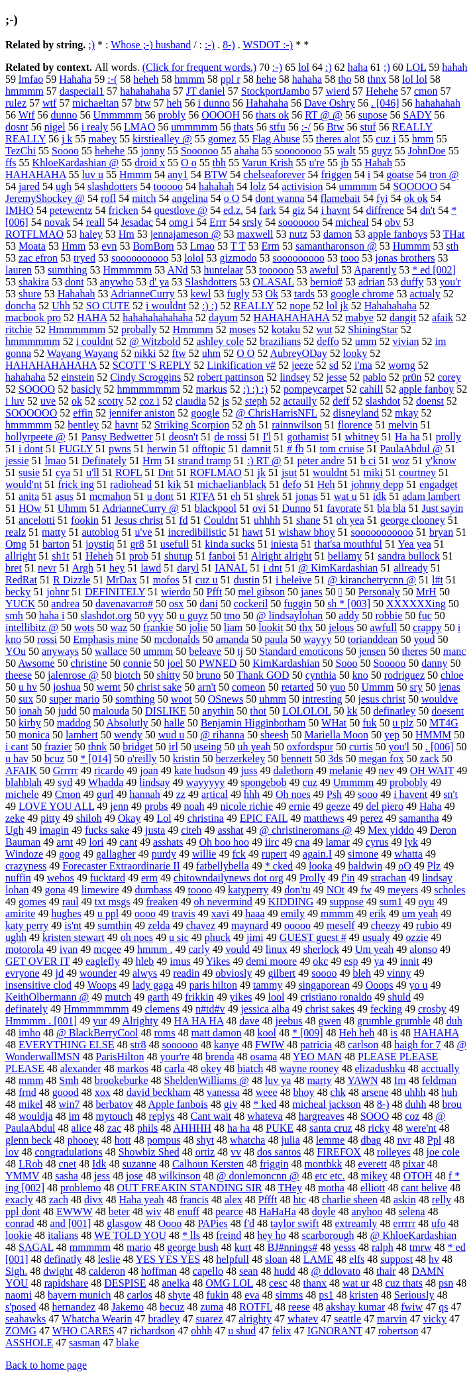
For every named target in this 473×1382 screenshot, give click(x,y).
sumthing (67, 269)
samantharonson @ (336, 246)
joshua (67, 687)
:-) (210, 44)
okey (211, 1068)
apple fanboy (426, 389)
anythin (218, 710)
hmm (423, 138)
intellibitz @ (31, 627)
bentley (83, 424)
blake (127, 1342)
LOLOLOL (306, 710)
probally (138, 329)
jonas (306, 496)
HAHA (92, 317)
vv (236, 1152)
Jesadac (137, 222)
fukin (218, 1295)
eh (235, 496)
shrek (268, 496)
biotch (127, 675)
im (74, 1116)
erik (378, 913)
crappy (427, 627)
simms (289, 1295)
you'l (399, 746)
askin (405, 1199)
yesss (344, 1247)
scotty (110, 401)
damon (337, 234)
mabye (359, 317)
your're (174, 1056)
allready (411, 567)
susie (29, 472)
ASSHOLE (29, 1342)
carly (198, 949)
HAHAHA (435, 1032)
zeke (15, 818)
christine (89, 663)
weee (267, 1092)
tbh (219, 162)
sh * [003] (348, 603)
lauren (18, 269)
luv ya (278, 1080)
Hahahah (76, 293)
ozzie (417, 937)
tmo (232, 615)
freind (228, 1235)
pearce (229, 1211)
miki (373, 472)
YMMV (22, 1175)
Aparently (375, 269)
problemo (80, 1187)
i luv (15, 401)
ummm (158, 651)
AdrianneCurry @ (140, 508)
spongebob (263, 782)
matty (54, 532)
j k (67, 138)
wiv (154, 1211)
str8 (138, 1044)
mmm (31, 1080)
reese (299, 1306)
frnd (27, 1092)
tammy (267, 985)
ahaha (247, 150)
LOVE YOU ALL (56, 806)
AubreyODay (298, 353)
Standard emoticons (301, 651)
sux (26, 699)
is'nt (72, 925)
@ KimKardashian (338, 567)
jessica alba (265, 1008)
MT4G (443, 722)
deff (341, 401)
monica (34, 734)
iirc (272, 842)
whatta (408, 854)
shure (30, 293)
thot (258, 710)
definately (26, 1008)
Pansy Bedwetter (117, 436)
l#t (437, 579)
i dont (31, 448)
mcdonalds (176, 639)
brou (451, 1104)
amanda (232, 639)
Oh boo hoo (224, 842)
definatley (394, 710)
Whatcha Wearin (97, 1318)
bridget (137, 746)
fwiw (412, 1306)
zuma (211, 1306)
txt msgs (113, 901)
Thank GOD (262, 675)
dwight (57, 1271)
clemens (162, 1008)
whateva (264, 1116)
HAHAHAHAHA (292, 317)
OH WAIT (432, 770)
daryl (188, 567)
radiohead (131, 484)
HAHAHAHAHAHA (51, 365)
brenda (220, 1056)
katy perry (26, 925)
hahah (454, 67)
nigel (55, 126)
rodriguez (404, 675)
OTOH (418, 1175)
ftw (178, 353)
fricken (123, 210)
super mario (74, 699)
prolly (448, 436)
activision (302, 186)
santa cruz (330, 1128)
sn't (450, 794)
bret (13, 567)
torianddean (373, 639)
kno (360, 675)
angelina (190, 198)
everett (372, 1163)
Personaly (379, 591)
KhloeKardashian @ (75, 162)
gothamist (308, 436)
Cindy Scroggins (145, 377)
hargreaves (321, 1116)
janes (312, 591)
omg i (181, 222)
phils (147, 1128)
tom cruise (341, 448)
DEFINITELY (115, 591)
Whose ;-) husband (151, 44)
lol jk (337, 305)
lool (276, 997)
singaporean (323, 985)
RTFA (202, 496)
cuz (310, 782)
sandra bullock (409, 556)
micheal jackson (326, 1104)
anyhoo (366, 1211)
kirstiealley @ (162, 138)
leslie (109, 1259)
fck (238, 854)
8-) (229, 44)
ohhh (201, 1330)
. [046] (385, 103)
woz (401, 460)
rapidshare (66, 1283)
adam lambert (431, 496)
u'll (92, 472)
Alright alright (281, 556)
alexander (80, 1068)
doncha (20, 305)
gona (55, 889)
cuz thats (404, 1283)
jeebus (289, 1020)
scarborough (327, 1235)
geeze (338, 806)
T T (238, 246)
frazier (58, 746)
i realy (94, 126)
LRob (30, 1163)
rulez (15, 103)
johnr (57, 591)
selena (412, 1211)
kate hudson (199, 770)
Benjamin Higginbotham (253, 722)
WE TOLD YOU (130, 1235)
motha (331, 1187)
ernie (299, 806)
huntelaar (224, 269)
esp (351, 961)
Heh (326, 484)
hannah (145, 794)
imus (180, 961)
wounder (98, 973)
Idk (99, 1163)
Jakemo (127, 1306)
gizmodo (238, 258)
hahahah (216, 186)
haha (358, 67)
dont (74, 281)
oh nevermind (222, 901)
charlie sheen (350, 1199)
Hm (126, 234)
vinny (399, 973)
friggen (336, 174)
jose (134, 1175)
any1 (178, 174)
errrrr (404, 1223)
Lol (163, 818)
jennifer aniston (142, 413)
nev (386, 770)
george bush (192, 1247)
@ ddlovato (335, 1271)
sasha (66, 1175)
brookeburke (121, 1080)
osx (176, 603)
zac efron (38, 258)
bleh (361, 973)
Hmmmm (192, 329)
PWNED (217, 663)
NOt (336, 889)
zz (180, 794)
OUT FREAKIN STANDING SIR (189, 1187)
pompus (164, 1140)
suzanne (139, 1163)
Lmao (202, 246)
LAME (318, 1259)
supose (373, 115)
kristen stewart (73, 937)
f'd (249, 1223)
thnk (97, 746)
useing (208, 746)
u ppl (108, 913)
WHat (333, 722)
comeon (249, 687)
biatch (250, 1068)
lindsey (295, 377)
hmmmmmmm (148, 389)
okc (320, 961)
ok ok (416, 198)
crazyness (25, 865)
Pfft (215, 591)
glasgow (124, 1223)
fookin (85, 520)
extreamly (356, 1223)
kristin (186, 758)
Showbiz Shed (149, 1152)
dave (249, 1020)
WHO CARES (83, 1330)
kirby (30, 722)
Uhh (61, 305)
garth (158, 997)
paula (276, 639)
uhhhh (267, 520)
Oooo (170, 1223)
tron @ (444, 174)
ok (77, 401)
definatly (63, 1259)
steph (256, 401)
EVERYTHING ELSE (66, 1044)
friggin (274, 1163)
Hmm (73, 246)
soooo (324, 973)
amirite (20, 913)
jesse (336, 377)
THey (289, 1187)
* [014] (95, 758)
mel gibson (261, 591)
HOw (30, 508)
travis (183, 913)
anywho (117, 281)
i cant (16, 746)
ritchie (18, 329)
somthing (135, 699)
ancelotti (37, 520)
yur (100, 1020)
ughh (15, 937)
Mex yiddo (391, 830)
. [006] (439, 746)
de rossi (230, 436)
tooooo (168, 186)
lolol (193, 258)
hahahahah (437, 103)
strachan (388, 877)
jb (344, 162)
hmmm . (154, 949)
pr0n (411, 377)
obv (393, 222)
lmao (55, 460)
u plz (403, 722)
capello (208, 1271)
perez (372, 818)
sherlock (321, 949)
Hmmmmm (127, 269)
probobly (409, 782)
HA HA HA (199, 1020)
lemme (330, 1140)
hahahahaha (145, 91)
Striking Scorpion (191, 424)
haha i (52, 615)
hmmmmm (28, 424)
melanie (346, 770)
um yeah (420, 913)
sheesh (274, 734)
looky (355, 353)
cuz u (206, 579)
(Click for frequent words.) (199, 67)
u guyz (194, 615)
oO (404, 865)
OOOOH (220, 115)
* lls (191, 1235)
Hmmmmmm (76, 329)
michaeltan (95, 103)
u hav (16, 758)
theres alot (338, 138)
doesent (447, 710)
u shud (242, 1330)
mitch (144, 198)
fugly (238, 293)
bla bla (391, 508)
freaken (162, 901)
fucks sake (107, 830)
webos (60, 877)
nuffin (18, 877)
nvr (404, 1140)
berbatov (113, 1104)
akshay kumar (355, 1306)
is (393, 1032)
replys (161, 1116)
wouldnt (330, 472)
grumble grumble (394, 1020)
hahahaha (25, 377)
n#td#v (210, 1008)
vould (237, 949)
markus (211, 389)
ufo (438, 1223)
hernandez (73, 1306)
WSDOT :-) (268, 44)
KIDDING (290, 901)
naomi (18, 1295)
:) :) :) (255, 389)
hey (117, 567)
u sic (179, 937)
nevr (47, 567)
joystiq (100, 544)
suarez (209, 1318)
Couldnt (221, 520)
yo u (418, 985)
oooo (145, 913)
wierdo (175, 591)
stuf (368, 126)
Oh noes (293, 794)
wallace (111, 651)
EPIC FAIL (264, 818)
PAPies (212, 1223)
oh (250, 424)
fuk (369, 722)
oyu (427, 901)
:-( (112, 79)
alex (233, 1199)
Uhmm (72, 508)
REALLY (253, 305)
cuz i (386, 138)
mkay (407, 413)
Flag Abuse (276, 138)
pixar (414, 1163)
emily (293, 913)
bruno (208, 675)
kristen (364, 1295)
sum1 (391, 901)
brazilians (280, 341)
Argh (82, 567)
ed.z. (233, 210)
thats (243, 126)
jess (102, 1175)
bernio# (326, 281)
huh (450, 1092)
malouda (111, 710)
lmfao (31, 79)
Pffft (268, 1199)
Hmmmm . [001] (41, 1020)
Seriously (414, 1295)
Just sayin (442, 508)
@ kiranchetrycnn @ (372, 579)
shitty (168, 675)
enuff (188, 1211)
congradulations (68, 1152)
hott (123, 1140)
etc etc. (329, 1175)
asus (64, 496)
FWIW (269, 1044)
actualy (425, 293)
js (225, 401)
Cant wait (211, 1116)
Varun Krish (267, 162)
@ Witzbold (154, 341)
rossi (47, 639)
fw (366, 889)
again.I (317, 854)
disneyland (356, 413)
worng (401, 365)
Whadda (105, 782)
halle (174, 722)
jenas (449, 687)
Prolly (312, 877)
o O (232, 198)
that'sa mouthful (348, 544)
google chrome (362, 293)
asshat (230, 830)
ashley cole (220, 341)
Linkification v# (241, 365)
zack (429, 758)
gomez (222, 138)
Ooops (380, 985)
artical (214, 794)
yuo (337, 687)
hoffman (159, 1271)
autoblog (100, 532)
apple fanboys (397, 234)
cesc (278, 1283)
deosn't (184, 436)
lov (12, 1152)
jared (29, 186)
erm (149, 877)
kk (351, 710)
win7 (68, 1104)
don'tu (297, 889)
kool (266, 1032)
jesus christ (381, 699)
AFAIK (21, 770)
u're (317, 162)
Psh (334, 794)
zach (58, 1199)
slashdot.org (105, 615)
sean (248, 1271)
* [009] (307, 1032)
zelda (159, 925)
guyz (382, 150)
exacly (19, 1199)
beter (119, 1211)
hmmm (190, 79)
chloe (452, 675)
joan (149, 770)
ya (379, 961)
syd (65, 782)
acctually (440, 1068)
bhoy (304, 1092)
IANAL (231, 567)
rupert (274, 854)
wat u (345, 496)
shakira (34, 281)
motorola (24, 949)
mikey (374, 1175)
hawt (252, 532)
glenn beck (28, 1140)
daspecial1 (82, 91)
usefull (174, 544)
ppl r (230, 79)
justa (155, 830)
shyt (205, 1140)
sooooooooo (299, 258)
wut (324, 329)
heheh (145, 79)
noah (194, 806)
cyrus (377, 842)
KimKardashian (285, 663)
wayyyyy (205, 782)
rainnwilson (297, 424)
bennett (296, 758)
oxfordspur (310, 746)
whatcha (247, 1140)
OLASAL (274, 281)
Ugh (14, 830)
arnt (64, 842)
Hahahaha (267, 103)
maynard (249, 925)
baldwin (365, 865)
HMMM (433, 734)
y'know (440, 460)
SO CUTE (108, 305)
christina (205, 818)
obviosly (233, 973)
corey (449, 377)
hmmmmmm (32, 341)
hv (434, 1259)
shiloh (89, 818)
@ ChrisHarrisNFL (276, 413)
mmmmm (90, 1247)
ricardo (109, 770)
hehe (266, 79)
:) (328, 67)
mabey (102, 138)
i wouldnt (166, 305)
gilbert (281, 973)
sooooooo (298, 222)
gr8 (137, 544)
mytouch (113, 1116)
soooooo (179, 1044)
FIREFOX (339, 1152)
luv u (92, 174)
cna (302, 842)
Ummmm (353, 782)
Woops (102, 985)
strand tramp (204, 460)
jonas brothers (405, 258)
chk (338, 1092)
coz (412, 1116)
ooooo (297, 925)
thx (306, 627)
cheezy (385, 925)
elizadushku (379, 1068)
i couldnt (94, 341)
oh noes (137, 937)
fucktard (107, 877)
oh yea (350, 520)
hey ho (271, 1235)
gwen (329, 1020)
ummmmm (194, 126)
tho (344, 79)
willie (204, 854)
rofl (108, 198)
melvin (402, 424)
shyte (179, 1295)
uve (48, 401)
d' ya (159, 281)
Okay (129, 818)
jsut (289, 472)
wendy (128, 734)
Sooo (347, 663)
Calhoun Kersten (208, 1163)
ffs (11, 162)
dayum (223, 317)
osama (264, 1056)
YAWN (362, 1080)
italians (63, 1235)
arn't (206, 687)
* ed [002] (434, 269)
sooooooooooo (381, 532)
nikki (145, 353)
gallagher (116, 854)
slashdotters (112, 186)
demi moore (271, 961)
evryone (22, 973)
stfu (278, 126)
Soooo (65, 150)
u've (143, 532)
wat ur (355, 1283)
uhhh (415, 1092)
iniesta (284, 544)
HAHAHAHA (35, 174)
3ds (335, 758)
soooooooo (298, 150)
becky (17, 591)
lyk (411, 842)
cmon (426, 91)
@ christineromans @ (306, 830)
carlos (139, 1295)
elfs (356, 1259)
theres (414, 651)
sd (334, 365)
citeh (191, 830)
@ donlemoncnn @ (258, 1175)
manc (454, 651)
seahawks (25, 1318)
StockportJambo (275, 91)
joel (175, 663)
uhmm (272, 699)
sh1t (61, 556)
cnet (67, 1163)
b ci (368, 460)
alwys (144, 973)
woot (181, 699)
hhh (252, 794)
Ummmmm (117, 115)
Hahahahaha (390, 305)
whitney (361, 436)
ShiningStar (373, 329)
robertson (398, 1330)
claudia (191, 401)
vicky (435, 1318)
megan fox (380, 758)
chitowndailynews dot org (229, 877)
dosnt (16, 126)
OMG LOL (229, 1283)
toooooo (276, 269)
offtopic (208, 448)
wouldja (36, 1116)
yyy (156, 615)
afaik (442, 317)
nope (299, 305)
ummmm (358, 186)
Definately (104, 460)
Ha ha (407, 436)
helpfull (232, 1259)
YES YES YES (168, 1259)
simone (363, 854)
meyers (403, 889)
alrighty (255, 1318)
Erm (270, 246)
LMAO (139, 126)
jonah (30, 710)
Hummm (412, 246)
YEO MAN (317, 1056)
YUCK (20, 603)
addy (349, 615)
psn (446, 1283)
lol (303, 67)
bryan (441, 532)
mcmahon (110, 496)
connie (137, 663)
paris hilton (213, 985)
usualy (376, 937)
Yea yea (414, 544)
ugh (64, 186)
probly (171, 115)
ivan (69, 949)
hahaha (307, 79)
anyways (60, 651)
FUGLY (76, 448)
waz (118, 627)
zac (114, 1128)
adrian (371, 281)
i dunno (214, 103)
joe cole (443, 1152)
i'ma (363, 365)
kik (174, 484)
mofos (166, 579)
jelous (341, 627)
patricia (316, 1044)
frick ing (76, 484)
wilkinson (180, 1175)
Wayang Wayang (83, 353)
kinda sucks (229, 544)
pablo (375, 377)
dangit (403, 317)
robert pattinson (230, 377)
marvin (392, 1318)
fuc (424, 615)
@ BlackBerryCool (97, 1032)
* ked (264, 1104)
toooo (200, 889)
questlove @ (180, 210)
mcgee (107, 949)
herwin (161, 448)
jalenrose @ (73, 675)
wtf (49, 103)
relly (441, 1199)
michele (22, 794)
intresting (322, 699)
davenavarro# (124, 603)
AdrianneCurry (143, 293)
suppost (396, 1259)
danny (434, 663)
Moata (32, 246)
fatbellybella (222, 865)
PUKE (279, 1128)
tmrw (420, 1247)
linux (277, 949)
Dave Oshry (329, 103)
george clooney (412, 520)
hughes (66, 913)
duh (454, 1020)
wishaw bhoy (307, 532)
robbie (388, 615)
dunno (64, 115)
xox (103, 1092)
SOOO (375, 1116)
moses (242, 329)
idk (379, 496)
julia (290, 1140)
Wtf (27, 115)
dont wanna (279, 198)
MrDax (121, 579)
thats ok (272, 115)
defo (291, 484)
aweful (324, 269)
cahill (372, 389)
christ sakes (329, 1008)
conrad (19, 1223)
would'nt (23, 484)
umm (366, 341)
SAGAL (36, 1247)
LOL (416, 67)
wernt (109, 687)
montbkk (323, 1163)
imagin (54, 830)
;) (91, 44)
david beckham (159, 1092)
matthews (323, 818)
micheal (352, 222)
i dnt (272, 567)
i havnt (335, 210)
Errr (218, 222)
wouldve (439, 699)
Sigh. (16, 1271)
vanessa (223, 1092)
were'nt (420, 1128)
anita (29, 496)
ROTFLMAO (34, 234)
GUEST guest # (313, 937)
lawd (150, 567)
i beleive (294, 579)
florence (355, 424)
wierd (338, 91)
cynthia (321, 675)
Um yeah (374, 949)
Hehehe (382, 91)
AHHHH (192, 1128)
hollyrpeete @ (35, 436)
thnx (377, 79)
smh (14, 615)
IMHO (19, 210)
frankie (158, 627)
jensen (372, 651)
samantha (419, 818)
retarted (298, 687)
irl (173, 746)
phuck (218, 937)
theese (18, 675)
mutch (118, 997)
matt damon (216, 1032)
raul (70, 901)
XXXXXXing (416, 603)
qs (443, 1306)
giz (298, 210)
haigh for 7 (417, 1044)
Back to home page (46, 1365)
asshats (168, 842)
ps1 (326, 1295)
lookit (270, 627)
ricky (379, 1128)
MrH (426, 591)
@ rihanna (222, 734)
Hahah (378, 162)
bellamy (345, 556)
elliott (372, 1187)
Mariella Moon (336, 734)
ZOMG (20, 1330)
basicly (86, 389)
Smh (68, 1080)
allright (20, 556)
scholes (449, 889)
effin (83, 413)
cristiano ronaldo (336, 997)
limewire (100, 889)
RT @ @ (323, 115)
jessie (17, 460)
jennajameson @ (185, 234)
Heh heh (357, 1032)
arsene (375, 1092)
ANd (177, 269)
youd (424, 639)
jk (262, 472)
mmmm (337, 913)
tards (304, 293)
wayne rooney (309, 1068)
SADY (417, 115)
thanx (315, 1283)
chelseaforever (274, 174)
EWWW (74, 1211)
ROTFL (255, 1306)
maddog (74, 722)
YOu (15, 651)
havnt (126, 424)
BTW (215, 174)
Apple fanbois (178, 1104)
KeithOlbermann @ (47, 997)
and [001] (70, 1223)
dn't (427, 210)
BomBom (153, 246)
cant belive (424, 1187)
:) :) (210, 305)
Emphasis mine (105, 639)
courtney (417, 472)
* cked (279, 865)
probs (156, 806)
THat (454, 234)
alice (81, 1128)
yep (391, 734)
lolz (258, 186)
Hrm (152, 460)
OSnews (225, 699)
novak (57, 222)
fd (183, 520)
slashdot (383, 401)
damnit (256, 448)
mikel (30, 1104)
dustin (247, 579)
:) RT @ (264, 460)
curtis (361, 746)
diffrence (384, 210)
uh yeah (254, 746)
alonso (423, 949)
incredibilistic (197, 532)
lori (96, 842)
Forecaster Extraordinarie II (121, 865)
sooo (368, 794)
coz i (149, 401)
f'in (348, 877)
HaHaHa (277, 1211)
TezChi (20, 150)
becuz (172, 1306)
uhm (211, 353)
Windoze (24, 854)
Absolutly (127, 722)
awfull (383, 627)
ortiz (205, 1152)
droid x (149, 162)
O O (245, 353)
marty (319, 1080)
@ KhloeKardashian (413, 1235)
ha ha (238, 1128)
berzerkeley (241, 758)
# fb (295, 448)
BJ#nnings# (293, 1247)
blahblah (23, 782)
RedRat (21, 579)
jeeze (302, 365)
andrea (65, 603)
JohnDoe (427, 150)
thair (385, 1271)
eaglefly (102, 961)
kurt (243, 1247)
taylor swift (294, 1223)
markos (132, 1068)
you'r (449, 281)
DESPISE (125, 1283)
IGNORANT (334, 1330)
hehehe (110, 150)
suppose (346, 901)
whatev (303, 1318)
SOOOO (37, 389)
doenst (430, 401)
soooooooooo (139, 258)
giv (230, 1104)
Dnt (166, 472)
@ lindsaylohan (289, 615)
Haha (430, 806)
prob (138, 556)
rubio (427, 925)
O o (189, 162)
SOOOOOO (31, 413)
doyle (324, 1211)
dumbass (153, 889)
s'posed (20, 1306)
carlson (363, 1044)
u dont (160, 496)
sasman (84, 1342)
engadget (438, 484)
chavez (200, 925)
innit (409, 961)
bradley (164, 1318)
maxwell (254, 234)
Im (400, 1080)
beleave (205, 651)
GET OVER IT (37, 961)
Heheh (99, 556)
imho (29, 1032)
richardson (153, 1330)
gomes (32, 901)
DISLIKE (165, 710)
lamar (338, 842)
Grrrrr (65, 770)
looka (321, 865)
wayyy (317, 639)
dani (208, 603)
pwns (120, 448)
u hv (28, 687)
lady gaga (153, 985)
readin (186, 973)
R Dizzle (71, 579)
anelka (175, 1283)
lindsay (154, 782)
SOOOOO (415, 186)
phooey (83, 1140)
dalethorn (293, 770)
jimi (255, 937)
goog (69, 854)
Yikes (218, 961)
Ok (271, 293)
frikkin (199, 997)
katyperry (248, 889)
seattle (347, 1318)
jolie (198, 627)
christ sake (159, 687)
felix (281, 1330)
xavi (220, 913)
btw (143, 103)
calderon (107, 1271)
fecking (386, 1008)
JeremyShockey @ (45, 198)
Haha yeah (141, 1199)
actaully (300, 401)
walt (346, 150)
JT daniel (205, 91)
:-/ (306, 126)
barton (56, 544)
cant (128, 842)
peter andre (321, 460)
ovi (259, 508)
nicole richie (247, 806)
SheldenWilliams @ (206, 1080)
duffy (412, 281)
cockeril (251, 603)
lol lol (414, 79)
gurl (105, 794)
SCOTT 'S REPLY (152, 365)
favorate (344, 508)
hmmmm (24, 91)
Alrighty (140, 1020)
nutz (298, 234)
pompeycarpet (314, 389)
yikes (241, 997)
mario (139, 1247)
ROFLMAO (215, 472)
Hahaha (75, 79)
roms (165, 1032)
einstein (77, 377)
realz (15, 532)
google (205, 413)
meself (341, 925)
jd (60, 973)
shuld (399, 997)
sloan (276, 1259)
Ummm (377, 687)
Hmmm (135, 174)
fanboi (222, 556)
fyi (382, 198)
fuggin (297, 603)
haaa (254, 913)
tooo (350, 258)
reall (95, 222)
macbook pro (33, 317)
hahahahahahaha (158, 317)
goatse (399, 174)
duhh (415, 1104)
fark (267, 210)
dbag (370, 1140)
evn (109, 246)
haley (91, 234)
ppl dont (22, 1211)
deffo (328, 341)
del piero (384, 806)
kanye (226, 1044)
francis (194, 1199)
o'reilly (142, 758)
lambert (82, 734)
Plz (434, 865)
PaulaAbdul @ (411, 448)
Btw (335, 126)
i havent (410, 794)
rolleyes (394, 1152)
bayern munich (79, 1295)
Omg (15, 544)
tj (240, 651)
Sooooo (389, 663)
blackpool (215, 508)
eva (251, 1295)
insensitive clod (38, 985)
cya (63, 472)
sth (453, 246)
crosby (432, 1008)
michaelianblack (232, 484)
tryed (84, 258)
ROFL (128, 472)
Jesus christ (139, 520)
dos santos (279, 1152)
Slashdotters (210, 281)
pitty (50, 818)
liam (233, 627)
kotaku (286, 329)
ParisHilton (119, 1056)
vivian (406, 341)
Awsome (36, 663)
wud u (171, 734)
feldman (439, 1080)
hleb (145, 961)
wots (84, 627)
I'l (267, 436)
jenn (119, 806)
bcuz (54, 758)
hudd (284, 1271)
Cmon (68, 794)
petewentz (71, 210)
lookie (18, 1235)
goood (65, 1092)
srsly (252, 222)
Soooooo (200, 150)
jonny (152, 150)
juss (249, 770)
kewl (201, 293)
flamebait (340, 198)
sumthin (114, 925)
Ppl (434, 1140)
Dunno (296, 508)
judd (67, 710)
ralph (383, 1247)
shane (308, 520)
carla (174, 1068)
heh (174, 103)
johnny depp (376, 484)
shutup (178, 556)
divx (93, 1199)
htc (299, 1199)
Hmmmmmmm (96, 1008)
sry (416, 687)
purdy (164, 854)
